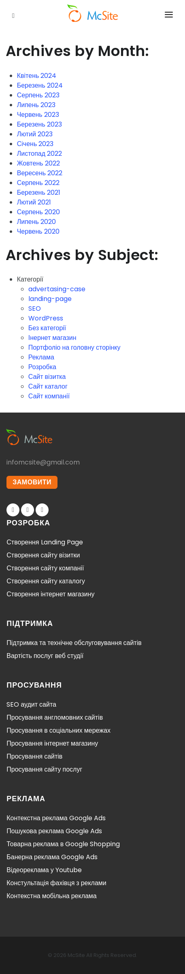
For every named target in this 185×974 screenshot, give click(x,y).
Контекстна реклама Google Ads (55, 818)
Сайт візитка (47, 376)
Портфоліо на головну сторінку (74, 347)
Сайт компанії (49, 396)
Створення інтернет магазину (50, 594)
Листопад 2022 (39, 153)
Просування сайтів (34, 756)
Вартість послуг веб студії (44, 655)
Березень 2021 (38, 192)
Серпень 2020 (38, 212)
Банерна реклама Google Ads (52, 857)
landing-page (50, 298)
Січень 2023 (35, 143)
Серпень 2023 (38, 95)
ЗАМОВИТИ (32, 482)
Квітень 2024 (37, 75)
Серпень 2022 (38, 182)
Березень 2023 (39, 124)
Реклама (41, 357)
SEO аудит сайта (31, 704)
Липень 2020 (36, 221)
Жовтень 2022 (38, 163)
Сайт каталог (48, 386)
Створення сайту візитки (43, 555)
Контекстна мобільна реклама (51, 896)
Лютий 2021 (34, 202)
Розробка (42, 367)
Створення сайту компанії (45, 568)
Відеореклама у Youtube (43, 870)
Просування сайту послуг (44, 769)
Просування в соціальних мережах (58, 730)
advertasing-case (56, 289)
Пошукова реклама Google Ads (54, 831)
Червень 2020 (38, 231)
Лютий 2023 (35, 134)
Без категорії (47, 328)
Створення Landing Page (44, 542)
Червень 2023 (38, 114)
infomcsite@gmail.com (43, 462)
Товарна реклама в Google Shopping (63, 844)
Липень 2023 (36, 105)
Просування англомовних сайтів (54, 717)
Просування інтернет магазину (52, 743)
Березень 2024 (40, 85)
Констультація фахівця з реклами (56, 883)
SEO (34, 308)
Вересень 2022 (39, 173)
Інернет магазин (52, 337)
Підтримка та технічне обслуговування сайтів (74, 642)
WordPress (45, 318)
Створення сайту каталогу (45, 581)
